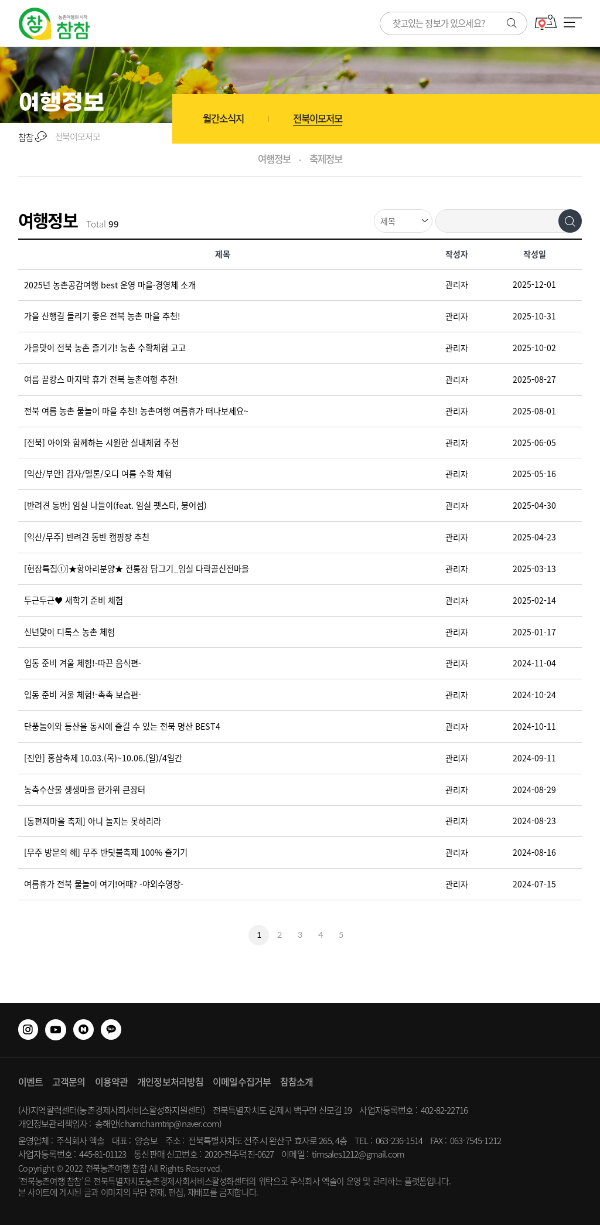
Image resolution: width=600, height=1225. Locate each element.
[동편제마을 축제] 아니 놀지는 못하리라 (92, 821)
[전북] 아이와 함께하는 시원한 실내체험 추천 (101, 442)
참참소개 (296, 1081)
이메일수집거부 (242, 1081)
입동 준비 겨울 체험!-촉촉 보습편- (82, 695)
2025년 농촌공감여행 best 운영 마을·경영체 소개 (110, 284)
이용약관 (111, 1081)
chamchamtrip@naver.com (169, 1123)
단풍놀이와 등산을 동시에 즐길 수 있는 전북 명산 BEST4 (122, 726)
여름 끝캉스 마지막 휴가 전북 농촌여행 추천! (101, 379)
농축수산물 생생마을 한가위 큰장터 (84, 789)
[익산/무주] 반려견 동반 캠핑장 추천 (86, 537)
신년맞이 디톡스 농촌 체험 (69, 631)
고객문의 (68, 1081)
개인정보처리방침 (170, 1081)
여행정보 (274, 159)
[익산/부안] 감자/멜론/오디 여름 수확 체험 (98, 474)
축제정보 (325, 159)
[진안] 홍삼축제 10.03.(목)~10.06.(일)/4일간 (103, 757)
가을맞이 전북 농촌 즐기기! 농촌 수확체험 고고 (105, 348)
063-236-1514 (399, 1140)
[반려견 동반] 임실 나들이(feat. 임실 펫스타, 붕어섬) (115, 505)
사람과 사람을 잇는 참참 (54, 24)
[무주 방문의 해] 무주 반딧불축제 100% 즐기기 (106, 852)
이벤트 (30, 1081)
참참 (32, 137)
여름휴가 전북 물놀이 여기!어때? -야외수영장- (103, 884)
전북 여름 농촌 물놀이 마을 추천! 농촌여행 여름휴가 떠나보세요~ (136, 410)
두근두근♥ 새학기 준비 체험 (73, 600)
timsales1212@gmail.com (358, 1154)
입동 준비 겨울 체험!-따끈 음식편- (82, 663)
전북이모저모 (317, 118)
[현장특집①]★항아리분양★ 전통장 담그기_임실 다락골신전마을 (136, 568)
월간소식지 (223, 118)
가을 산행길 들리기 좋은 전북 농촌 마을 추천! (102, 316)
